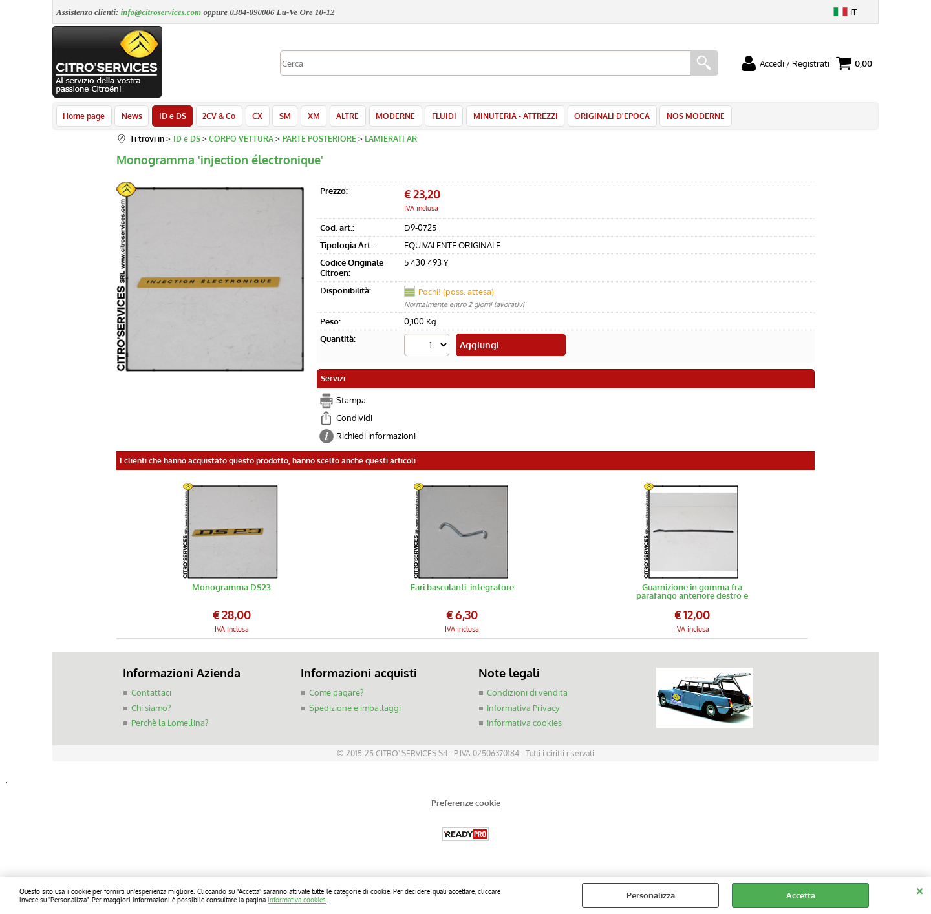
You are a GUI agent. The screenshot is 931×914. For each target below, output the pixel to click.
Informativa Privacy (523, 710)
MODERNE (386, 117)
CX (253, 117)
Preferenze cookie (465, 805)
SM (279, 117)
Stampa (351, 403)
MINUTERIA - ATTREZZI (504, 117)
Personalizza (650, 895)
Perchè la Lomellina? (169, 725)
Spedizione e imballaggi (355, 710)
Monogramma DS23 (231, 590)
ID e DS (170, 117)
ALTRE (339, 117)
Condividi (354, 420)
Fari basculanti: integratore (462, 590)
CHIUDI (920, 889)
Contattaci (151, 695)
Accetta (800, 895)
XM (307, 117)
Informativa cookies (297, 899)
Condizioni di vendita (527, 695)
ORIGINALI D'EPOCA (599, 117)
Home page (84, 117)
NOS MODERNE (682, 117)
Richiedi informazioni (376, 438)
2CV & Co (215, 117)
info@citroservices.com (161, 12)
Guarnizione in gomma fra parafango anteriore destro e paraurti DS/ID (692, 594)
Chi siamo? (151, 710)
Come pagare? (336, 695)
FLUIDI (434, 117)
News (130, 117)
